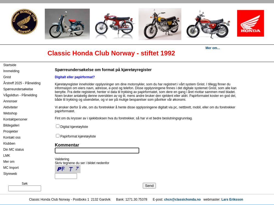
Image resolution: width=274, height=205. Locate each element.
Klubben (9, 143)
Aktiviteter (10, 107)
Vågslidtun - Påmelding (20, 95)
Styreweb (10, 174)
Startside (9, 65)
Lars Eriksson (232, 199)
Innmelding (11, 71)
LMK (6, 156)
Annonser (10, 101)
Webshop (10, 113)
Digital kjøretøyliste (74, 127)
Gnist (7, 77)
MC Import (11, 168)
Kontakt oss (12, 137)
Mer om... (213, 48)
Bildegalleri (11, 125)
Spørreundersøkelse (18, 89)
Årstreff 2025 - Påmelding (22, 83)
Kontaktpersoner (15, 119)
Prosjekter (10, 131)
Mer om (9, 162)
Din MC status (13, 149)
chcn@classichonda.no (183, 199)
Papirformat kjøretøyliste (78, 136)
